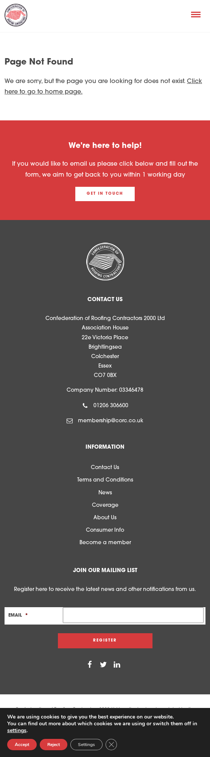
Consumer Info (105, 530)
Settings (86, 745)
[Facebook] (89, 665)
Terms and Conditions (105, 480)
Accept (22, 745)
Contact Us (105, 468)
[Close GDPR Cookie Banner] (111, 744)
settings (16, 730)
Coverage (105, 505)
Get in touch (105, 194)
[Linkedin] (117, 665)
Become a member (105, 543)
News (105, 493)
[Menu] (195, 14)
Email (18, 615)
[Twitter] (103, 665)
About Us (105, 518)
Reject (53, 745)
